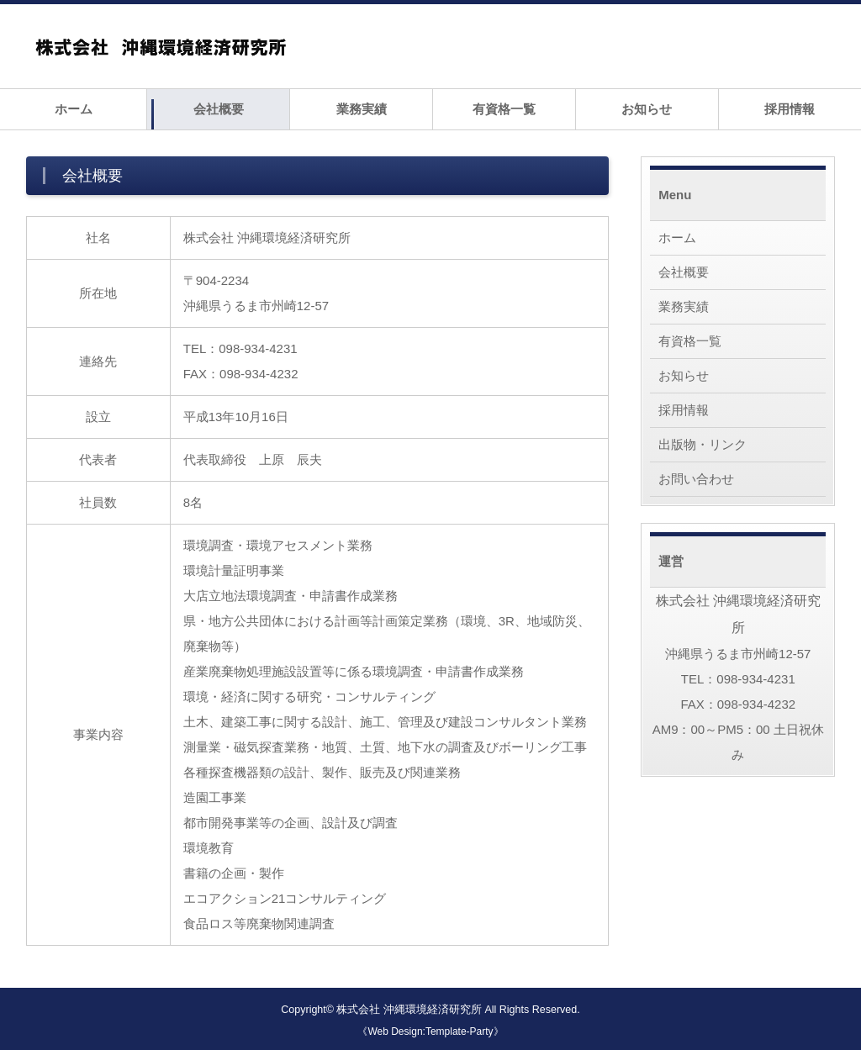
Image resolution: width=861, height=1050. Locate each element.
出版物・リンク (702, 444)
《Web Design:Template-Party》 (430, 1031)
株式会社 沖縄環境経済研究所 (408, 1010)
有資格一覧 (504, 109)
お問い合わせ (696, 479)
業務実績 (361, 109)
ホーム (73, 109)
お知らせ (646, 109)
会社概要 (218, 109)
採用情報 (789, 109)
